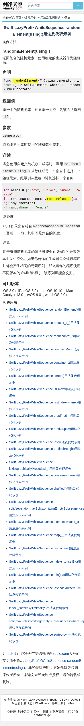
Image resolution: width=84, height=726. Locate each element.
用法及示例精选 (50, 17)
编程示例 (30, 17)
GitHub (21, 699)
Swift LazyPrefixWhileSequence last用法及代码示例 (44, 442)
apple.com (61, 653)
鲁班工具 (58, 703)
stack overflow (37, 699)
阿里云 (16, 703)
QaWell (75, 699)
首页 (18, 17)
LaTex (70, 703)
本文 (13, 653)
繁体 (36, 711)
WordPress (42, 703)
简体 (46, 711)
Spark (53, 699)
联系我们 (58, 711)
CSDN (64, 699)
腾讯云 (27, 703)
